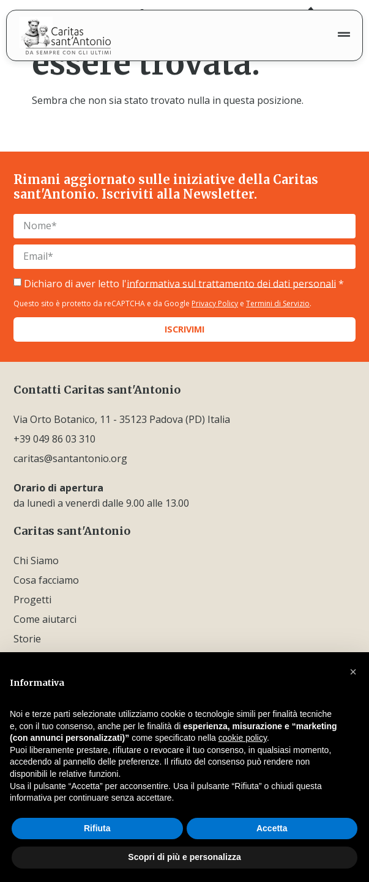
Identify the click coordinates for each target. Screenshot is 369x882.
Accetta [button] (272, 828)
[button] (353, 672)
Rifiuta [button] (97, 828)
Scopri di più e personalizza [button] (184, 857)
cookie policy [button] (242, 738)
